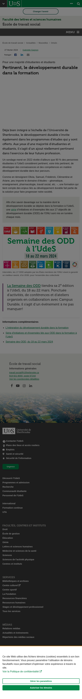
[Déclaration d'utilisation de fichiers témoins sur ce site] (41, 672)
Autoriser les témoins (41, 688)
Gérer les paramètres (41, 681)
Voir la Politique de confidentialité (20, 671)
